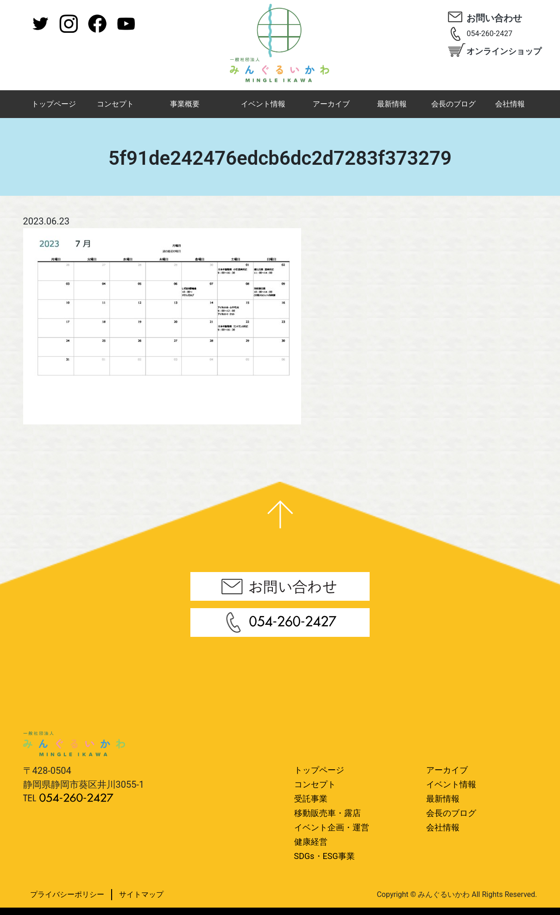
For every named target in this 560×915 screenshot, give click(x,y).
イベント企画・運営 (331, 827)
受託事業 (310, 798)
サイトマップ (141, 894)
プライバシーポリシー (67, 894)
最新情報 (392, 104)
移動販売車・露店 (327, 813)
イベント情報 (263, 104)
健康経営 (310, 842)
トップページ (53, 104)
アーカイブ (331, 104)
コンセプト (115, 104)
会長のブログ (453, 104)
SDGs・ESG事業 (324, 856)
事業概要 (185, 104)
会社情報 (510, 104)
